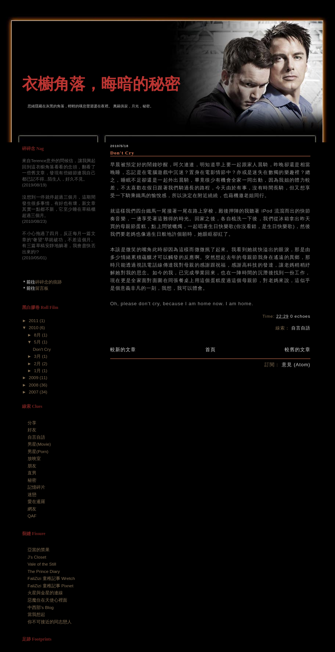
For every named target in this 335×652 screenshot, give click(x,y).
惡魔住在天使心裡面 (47, 600)
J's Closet (37, 557)
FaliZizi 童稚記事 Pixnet (50, 585)
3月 (38, 356)
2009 (34, 377)
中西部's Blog (41, 607)
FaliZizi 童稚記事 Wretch (51, 578)
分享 (32, 422)
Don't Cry (122, 153)
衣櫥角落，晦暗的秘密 (101, 84)
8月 (38, 335)
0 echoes (300, 316)
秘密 (32, 480)
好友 (32, 429)
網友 (32, 509)
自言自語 (300, 328)
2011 (34, 320)
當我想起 (36, 614)
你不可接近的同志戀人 (50, 621)
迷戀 (32, 494)
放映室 (34, 458)
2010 (34, 327)
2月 (38, 363)
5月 (38, 342)
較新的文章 (123, 349)
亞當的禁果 (39, 549)
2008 (34, 385)
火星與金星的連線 (45, 592)
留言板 (41, 288)
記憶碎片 (36, 487)
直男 (32, 472)
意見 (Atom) (296, 364)
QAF (32, 516)
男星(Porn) (38, 451)
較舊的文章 (297, 349)
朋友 (32, 465)
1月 (38, 370)
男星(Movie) (39, 444)
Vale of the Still (42, 564)
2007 (34, 392)
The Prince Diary (44, 571)
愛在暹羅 (36, 501)
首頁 (210, 349)
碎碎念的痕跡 (48, 282)
